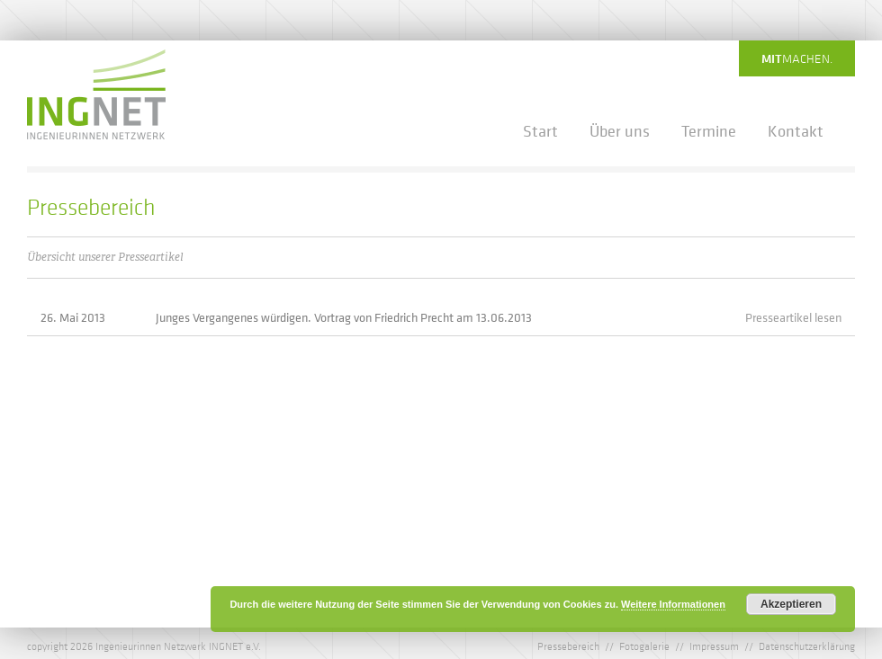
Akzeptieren (791, 604)
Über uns (620, 131)
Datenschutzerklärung (807, 645)
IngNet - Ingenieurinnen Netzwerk (96, 94)
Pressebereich (568, 645)
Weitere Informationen (673, 604)
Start (540, 131)
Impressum (714, 645)
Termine (708, 131)
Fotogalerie (644, 645)
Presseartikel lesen (793, 316)
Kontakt (796, 131)
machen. (796, 58)
